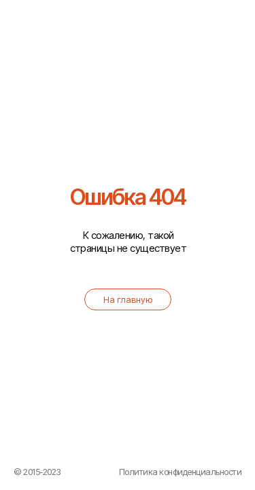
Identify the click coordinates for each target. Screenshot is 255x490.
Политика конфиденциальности (180, 471)
